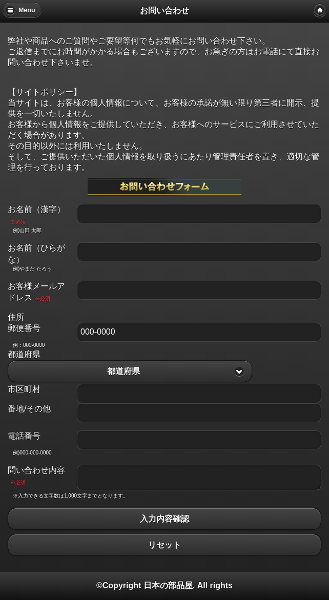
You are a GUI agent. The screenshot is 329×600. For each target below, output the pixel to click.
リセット (164, 544)
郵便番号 (24, 328)
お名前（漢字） (36, 214)
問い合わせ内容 (36, 475)
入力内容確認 (164, 518)
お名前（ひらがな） (36, 253)
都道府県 (24, 354)
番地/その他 (29, 408)
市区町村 (24, 389)
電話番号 (24, 435)
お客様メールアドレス (36, 292)
